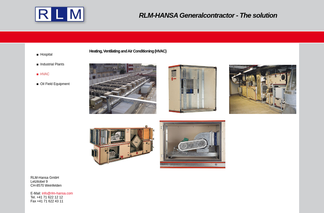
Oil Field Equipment (55, 84)
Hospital (46, 54)
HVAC (44, 74)
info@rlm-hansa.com (57, 193)
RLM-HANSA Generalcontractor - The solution (208, 15)
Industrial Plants (52, 64)
